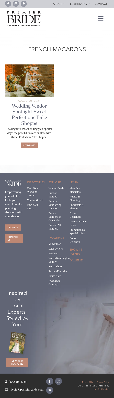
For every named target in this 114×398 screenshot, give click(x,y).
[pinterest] (24, 4)
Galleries (77, 260)
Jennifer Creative (101, 389)
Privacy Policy (103, 382)
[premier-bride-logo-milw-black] (24, 12)
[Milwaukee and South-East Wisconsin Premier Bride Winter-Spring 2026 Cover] (18, 334)
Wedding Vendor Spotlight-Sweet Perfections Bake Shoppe (29, 114)
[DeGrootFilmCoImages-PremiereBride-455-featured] (29, 66)
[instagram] (16, 4)
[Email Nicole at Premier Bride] (24, 389)
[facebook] (8, 4)
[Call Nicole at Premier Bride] (16, 381)
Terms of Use (88, 382)
